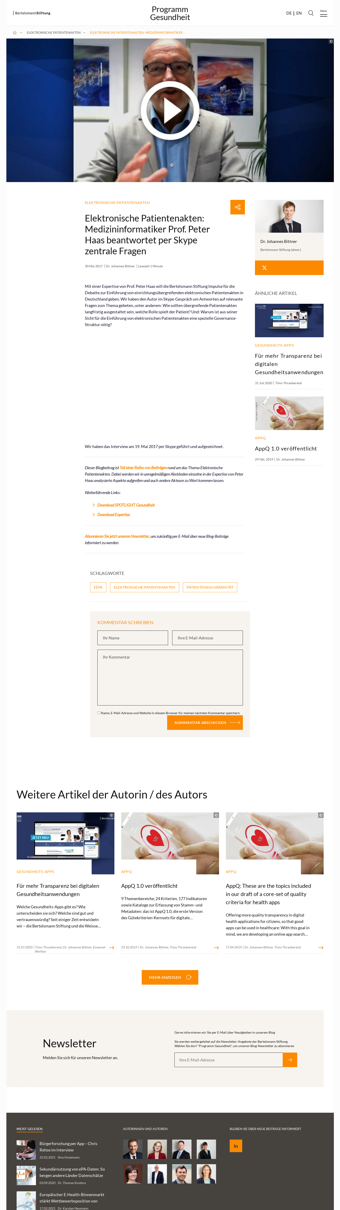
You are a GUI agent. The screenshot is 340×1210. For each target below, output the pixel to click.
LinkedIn (232, 1140)
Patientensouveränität (210, 587)
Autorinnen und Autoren (145, 1129)
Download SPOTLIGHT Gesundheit (126, 504)
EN (299, 12)
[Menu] (323, 13)
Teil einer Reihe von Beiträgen (143, 467)
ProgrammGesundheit (170, 13)
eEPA (98, 587)
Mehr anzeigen (165, 977)
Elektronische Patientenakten (54, 32)
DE (289, 12)
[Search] (310, 13)
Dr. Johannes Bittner (120, 266)
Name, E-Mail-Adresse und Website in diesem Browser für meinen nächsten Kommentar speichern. (170, 713)
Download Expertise (113, 514)
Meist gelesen (30, 1129)
